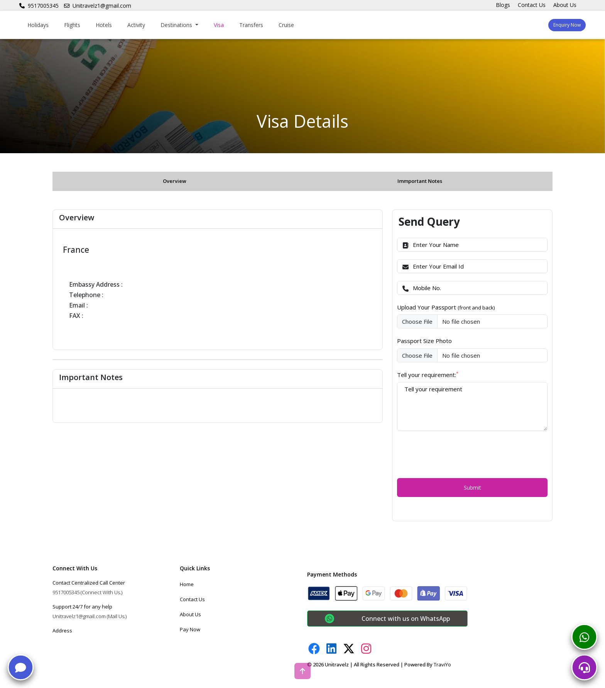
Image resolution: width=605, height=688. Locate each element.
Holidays (38, 25)
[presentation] (455, 454)
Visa (219, 25)
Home (187, 584)
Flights (72, 25)
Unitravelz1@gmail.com (97, 5)
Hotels (104, 25)
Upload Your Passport (446, 307)
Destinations (177, 25)
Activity (136, 25)
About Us (564, 4)
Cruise (286, 25)
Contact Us (532, 4)
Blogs (503, 4)
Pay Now (190, 629)
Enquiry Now (567, 25)
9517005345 (39, 5)
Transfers (251, 25)
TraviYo (442, 664)
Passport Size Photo (424, 341)
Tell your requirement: (427, 374)
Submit (472, 487)
